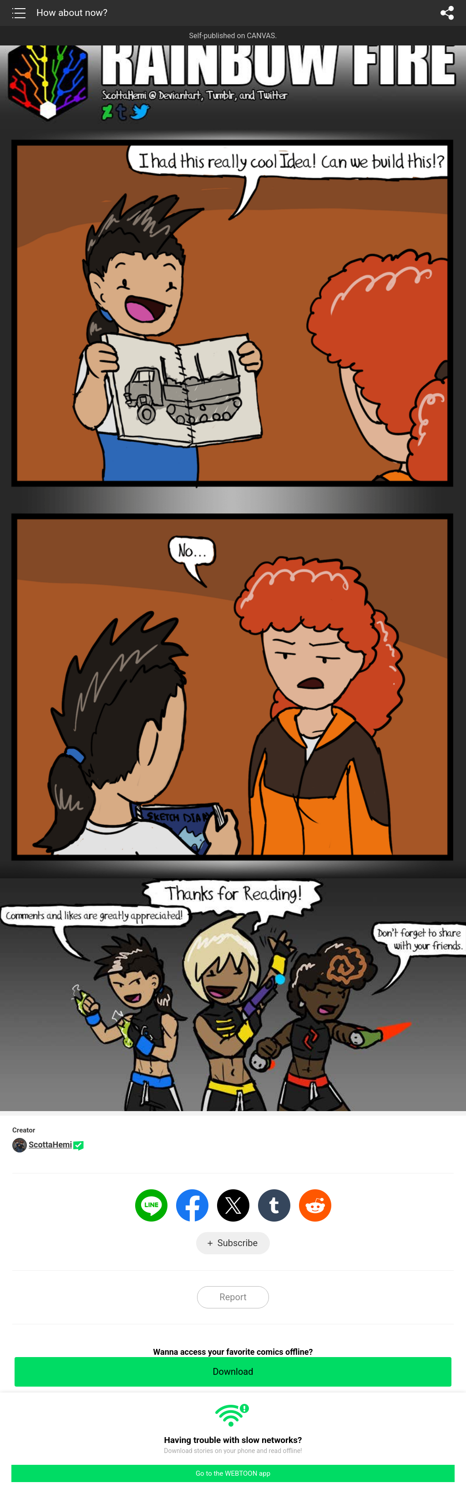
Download (233, 1371)
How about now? (71, 12)
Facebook (192, 1205)
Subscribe (238, 1242)
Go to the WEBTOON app (233, 1473)
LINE (151, 1205)
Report (232, 1297)
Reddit (315, 1205)
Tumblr (274, 1205)
